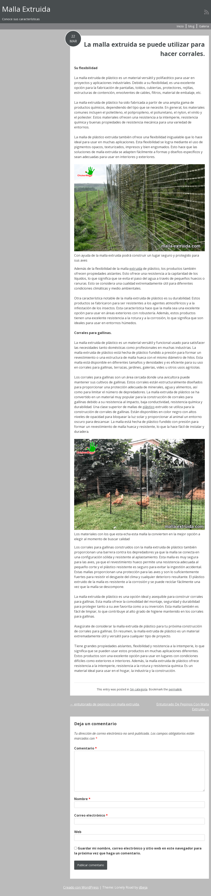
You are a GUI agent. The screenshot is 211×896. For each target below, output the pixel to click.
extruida (135, 268)
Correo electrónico (91, 815)
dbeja (143, 887)
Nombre (82, 799)
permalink (175, 689)
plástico (149, 407)
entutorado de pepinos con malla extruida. (104, 704)
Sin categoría (138, 689)
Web (77, 832)
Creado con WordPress (81, 887)
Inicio (180, 26)
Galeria (204, 26)
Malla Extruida (26, 9)
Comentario (85, 748)
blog (191, 26)
